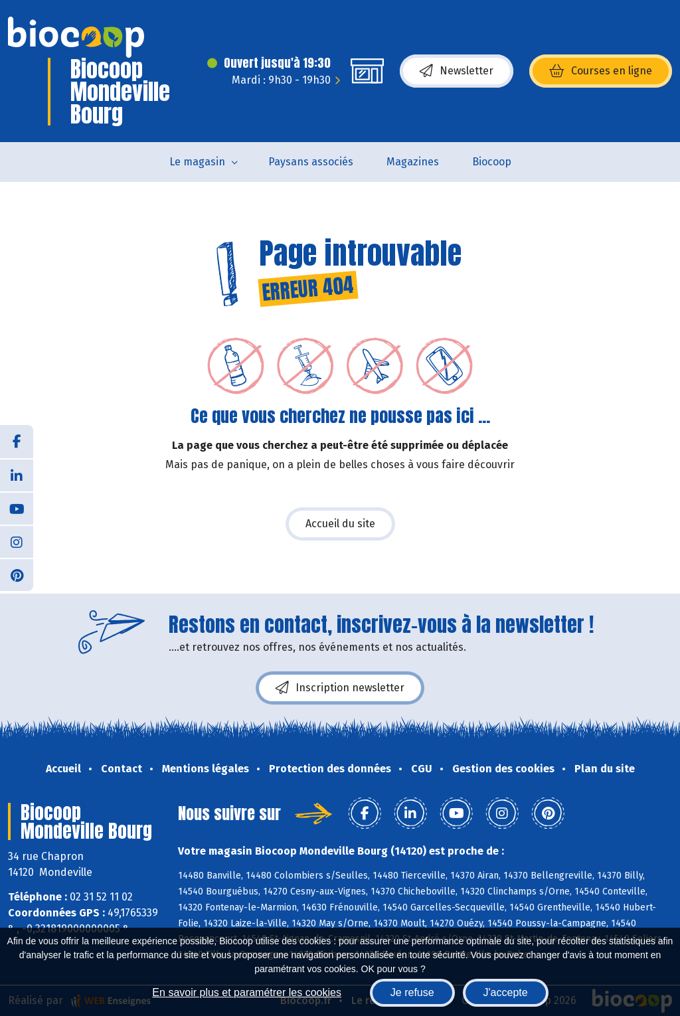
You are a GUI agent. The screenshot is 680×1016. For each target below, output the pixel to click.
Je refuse (412, 992)
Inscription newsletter (340, 688)
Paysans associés (310, 161)
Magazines (412, 161)
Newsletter (456, 71)
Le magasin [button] (197, 161)
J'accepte (505, 992)
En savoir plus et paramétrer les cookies (246, 992)
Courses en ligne (600, 71)
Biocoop (491, 161)
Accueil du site (340, 523)
